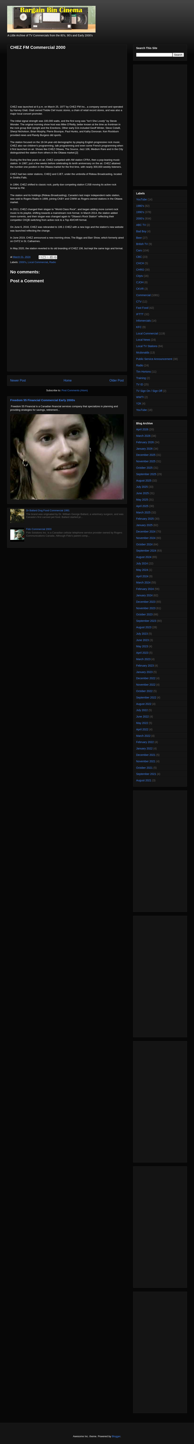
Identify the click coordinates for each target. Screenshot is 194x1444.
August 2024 (144, 557)
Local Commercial (38, 262)
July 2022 (142, 710)
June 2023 (142, 640)
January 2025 (144, 525)
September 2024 (146, 550)
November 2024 (146, 538)
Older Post (117, 380)
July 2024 (142, 563)
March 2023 (143, 659)
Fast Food (142, 307)
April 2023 (142, 652)
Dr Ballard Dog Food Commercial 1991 (48, 510)
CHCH (140, 263)
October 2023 (144, 614)
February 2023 (145, 665)
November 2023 (146, 608)
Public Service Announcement (154, 359)
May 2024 (142, 569)
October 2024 (144, 544)
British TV (142, 244)
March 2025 (143, 512)
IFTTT (140, 314)
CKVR (140, 288)
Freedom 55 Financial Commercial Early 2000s (42, 400)
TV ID (139, 384)
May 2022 (142, 723)
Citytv (139, 275)
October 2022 (144, 691)
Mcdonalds (142, 352)
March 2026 (143, 435)
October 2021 (144, 767)
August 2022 (144, 703)
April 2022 (142, 729)
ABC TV (141, 224)
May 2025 (142, 499)
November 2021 (146, 761)
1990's (140, 212)
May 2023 (142, 646)
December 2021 (146, 754)
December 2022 (146, 678)
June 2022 (142, 716)
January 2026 (144, 448)
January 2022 (144, 748)
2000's (22, 262)
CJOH (140, 282)
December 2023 (146, 601)
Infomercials (143, 320)
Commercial (143, 295)
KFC (139, 327)
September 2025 (146, 474)
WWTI (140, 397)
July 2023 (142, 633)
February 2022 (145, 742)
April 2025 (142, 506)
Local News (143, 339)
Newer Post (18, 380)
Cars (139, 250)
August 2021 (144, 780)
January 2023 (144, 672)
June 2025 (142, 493)
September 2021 (146, 774)
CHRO (140, 269)
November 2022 (146, 684)
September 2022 (146, 697)
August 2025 (144, 480)
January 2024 (144, 595)
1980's (140, 205)
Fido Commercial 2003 (39, 529)
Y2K (138, 403)
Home (68, 380)
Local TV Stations (146, 346)
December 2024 (146, 531)
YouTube (141, 199)
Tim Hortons (143, 371)
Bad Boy (141, 231)
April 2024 (142, 576)
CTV (139, 301)
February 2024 (145, 588)
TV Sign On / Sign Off (149, 390)
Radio (52, 262)
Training (141, 378)
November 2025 (146, 461)
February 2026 (145, 442)
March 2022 (143, 735)
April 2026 (142, 429)
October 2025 (144, 467)
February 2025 (145, 518)
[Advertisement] (160, 124)
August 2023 (144, 627)
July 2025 (142, 486)
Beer (139, 237)
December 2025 (146, 454)
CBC (139, 256)
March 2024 (143, 582)
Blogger (116, 1436)
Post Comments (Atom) (75, 390)
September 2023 (146, 620)
